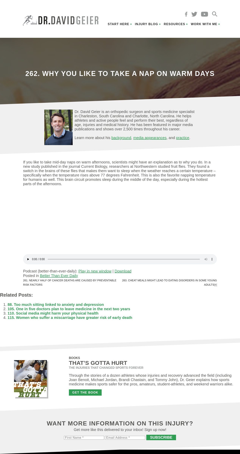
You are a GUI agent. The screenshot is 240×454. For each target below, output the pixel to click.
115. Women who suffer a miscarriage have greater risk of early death (70, 318)
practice (182, 138)
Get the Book (85, 392)
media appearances (150, 138)
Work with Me (204, 24)
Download (123, 271)
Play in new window (94, 271)
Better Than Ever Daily (59, 276)
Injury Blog (146, 24)
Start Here (118, 24)
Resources (174, 24)
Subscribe (161, 437)
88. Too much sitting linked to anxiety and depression (56, 304)
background (121, 138)
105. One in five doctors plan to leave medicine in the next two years (69, 309)
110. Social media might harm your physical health (53, 313)
